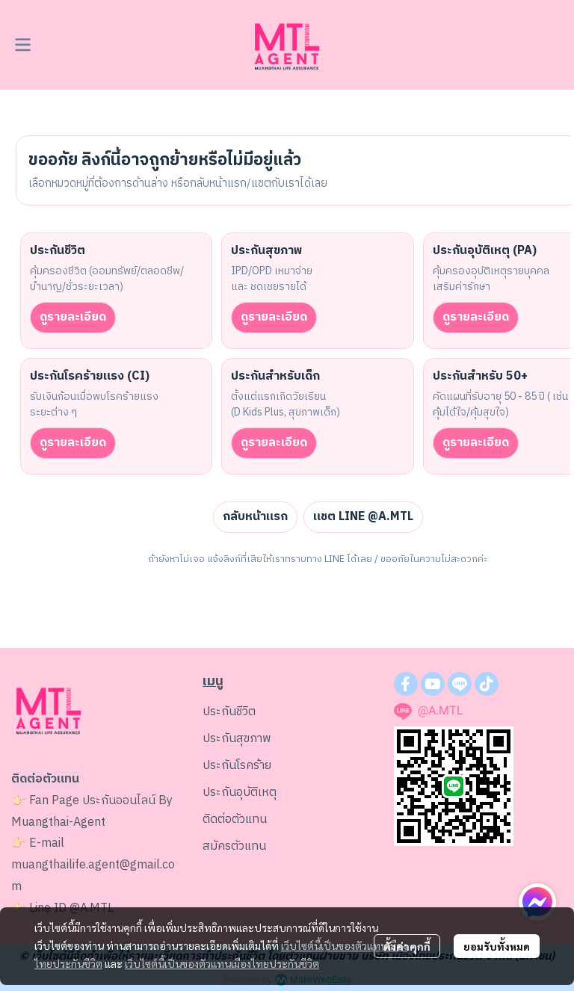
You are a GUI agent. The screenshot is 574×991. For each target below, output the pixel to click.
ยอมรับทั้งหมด (496, 946)
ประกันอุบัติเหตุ (240, 792)
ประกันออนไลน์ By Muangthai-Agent (92, 812)
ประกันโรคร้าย (237, 766)
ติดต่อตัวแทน (235, 819)
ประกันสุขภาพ (237, 739)
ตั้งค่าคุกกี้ (406, 946)
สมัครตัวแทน (234, 846)
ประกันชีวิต (229, 712)
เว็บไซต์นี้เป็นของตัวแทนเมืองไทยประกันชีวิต (222, 963)
